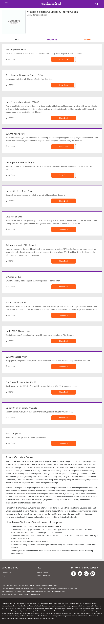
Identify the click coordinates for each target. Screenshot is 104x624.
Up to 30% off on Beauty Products (21, 408)
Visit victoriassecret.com (37, 15)
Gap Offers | (59, 588)
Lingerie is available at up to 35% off (22, 102)
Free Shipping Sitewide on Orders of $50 (24, 75)
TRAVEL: (4, 585)
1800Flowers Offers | (20, 591)
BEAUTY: (4, 594)
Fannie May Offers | (45, 591)
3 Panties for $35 (13, 277)
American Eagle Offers (70, 588)
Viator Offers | (43, 585)
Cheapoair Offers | (23, 585)
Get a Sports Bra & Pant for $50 (20, 162)
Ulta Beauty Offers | (24, 594)
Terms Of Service (43, 576)
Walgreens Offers (36, 594)
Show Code (63, 59)
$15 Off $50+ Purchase (16, 49)
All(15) (17, 39)
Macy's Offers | (39, 588)
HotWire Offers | (12, 585)
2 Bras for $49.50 (13, 433)
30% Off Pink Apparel (15, 133)
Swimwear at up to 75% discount (21, 245)
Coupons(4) (52, 39)
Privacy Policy (42, 572)
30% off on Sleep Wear (16, 356)
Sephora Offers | (12, 594)
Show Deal (63, 118)
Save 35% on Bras (14, 216)
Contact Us (6, 572)
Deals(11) (87, 39)
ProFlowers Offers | (33, 591)
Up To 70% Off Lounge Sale (18, 331)
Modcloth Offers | (49, 588)
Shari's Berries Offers (58, 591)
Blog (3, 576)
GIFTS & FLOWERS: (7, 591)
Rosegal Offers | (14, 588)
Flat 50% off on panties (16, 302)
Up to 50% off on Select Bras (19, 191)
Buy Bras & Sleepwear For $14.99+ (21, 382)
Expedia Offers (52, 585)
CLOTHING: (5, 588)
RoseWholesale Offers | (26, 588)
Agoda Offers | (34, 585)
